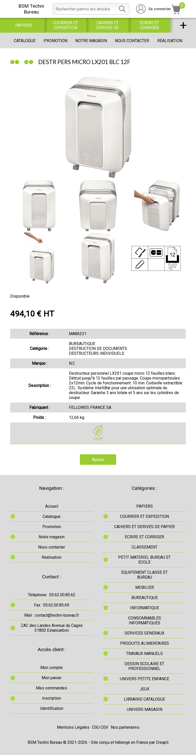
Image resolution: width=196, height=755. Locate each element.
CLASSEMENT (144, 547)
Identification (51, 708)
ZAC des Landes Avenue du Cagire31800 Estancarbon (52, 628)
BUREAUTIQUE (144, 597)
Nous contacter (132, 40)
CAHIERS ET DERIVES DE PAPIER (107, 25)
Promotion (55, 40)
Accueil (51, 506)
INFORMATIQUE (144, 607)
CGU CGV (100, 727)
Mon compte (51, 667)
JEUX (144, 689)
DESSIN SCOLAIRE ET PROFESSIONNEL (144, 666)
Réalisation (169, 40)
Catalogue (24, 40)
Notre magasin (91, 40)
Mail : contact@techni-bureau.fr (51, 615)
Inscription (51, 698)
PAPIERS (23, 25)
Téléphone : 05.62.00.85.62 (51, 594)
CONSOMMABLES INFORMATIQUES (144, 620)
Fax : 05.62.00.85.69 (51, 605)
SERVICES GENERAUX (144, 633)
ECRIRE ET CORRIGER (149, 25)
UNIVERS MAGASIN (144, 709)
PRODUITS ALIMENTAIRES (144, 643)
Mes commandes (51, 688)
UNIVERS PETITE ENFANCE (144, 678)
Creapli (162, 742)
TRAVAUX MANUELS (144, 653)
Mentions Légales (73, 727)
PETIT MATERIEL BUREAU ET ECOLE (144, 560)
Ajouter (98, 459)
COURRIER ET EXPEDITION (65, 25)
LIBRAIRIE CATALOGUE (144, 699)
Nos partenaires (125, 727)
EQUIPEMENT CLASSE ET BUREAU (144, 575)
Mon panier (52, 677)
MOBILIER (144, 587)
